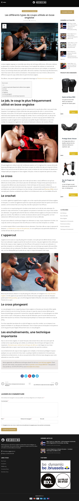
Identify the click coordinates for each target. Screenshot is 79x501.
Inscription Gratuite (67, 12)
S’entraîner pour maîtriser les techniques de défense (23, 345)
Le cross (5, 89)
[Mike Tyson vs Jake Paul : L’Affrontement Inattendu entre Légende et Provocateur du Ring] (63, 26)
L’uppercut (5, 92)
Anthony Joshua (12, 298)
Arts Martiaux (63, 213)
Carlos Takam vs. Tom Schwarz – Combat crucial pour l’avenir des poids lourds (72, 45)
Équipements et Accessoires (66, 221)
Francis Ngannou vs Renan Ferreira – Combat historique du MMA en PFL (72, 36)
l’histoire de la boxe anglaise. (45, 78)
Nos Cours (3, 461)
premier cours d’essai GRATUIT (39, 364)
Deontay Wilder (49, 189)
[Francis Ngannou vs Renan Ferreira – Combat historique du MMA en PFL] (63, 36)
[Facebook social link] (22, 376)
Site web (42, 419)
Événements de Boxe (65, 224)
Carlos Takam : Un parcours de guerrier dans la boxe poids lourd (71, 66)
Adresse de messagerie (26, 419)
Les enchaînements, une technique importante (14, 96)
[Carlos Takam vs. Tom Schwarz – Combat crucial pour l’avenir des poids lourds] (63, 45)
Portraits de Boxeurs (65, 226)
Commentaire (4, 401)
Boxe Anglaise (63, 218)
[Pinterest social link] (29, 376)
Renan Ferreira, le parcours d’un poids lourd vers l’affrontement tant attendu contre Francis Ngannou (69, 55)
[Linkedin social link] (33, 376)
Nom (2, 419)
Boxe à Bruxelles (64, 215)
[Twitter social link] (25, 376)
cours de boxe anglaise (44, 362)
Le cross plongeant (7, 94)
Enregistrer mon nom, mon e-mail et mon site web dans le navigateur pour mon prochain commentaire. (26, 425)
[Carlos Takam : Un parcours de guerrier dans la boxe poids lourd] (63, 66)
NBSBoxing (3, 466)
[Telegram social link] (37, 376)
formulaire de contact (33, 366)
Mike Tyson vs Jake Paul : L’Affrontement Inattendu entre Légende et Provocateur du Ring (72, 26)
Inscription (3, 463)
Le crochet (5, 90)
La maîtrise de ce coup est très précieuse (18, 228)
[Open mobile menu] (3, 2)
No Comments (57, 445)
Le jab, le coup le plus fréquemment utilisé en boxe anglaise (16, 87)
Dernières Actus (4, 472)
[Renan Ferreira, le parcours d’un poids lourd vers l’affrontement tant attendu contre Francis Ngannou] (63, 54)
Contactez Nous (5, 469)
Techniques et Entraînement (30, 11)
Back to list (29, 384)
